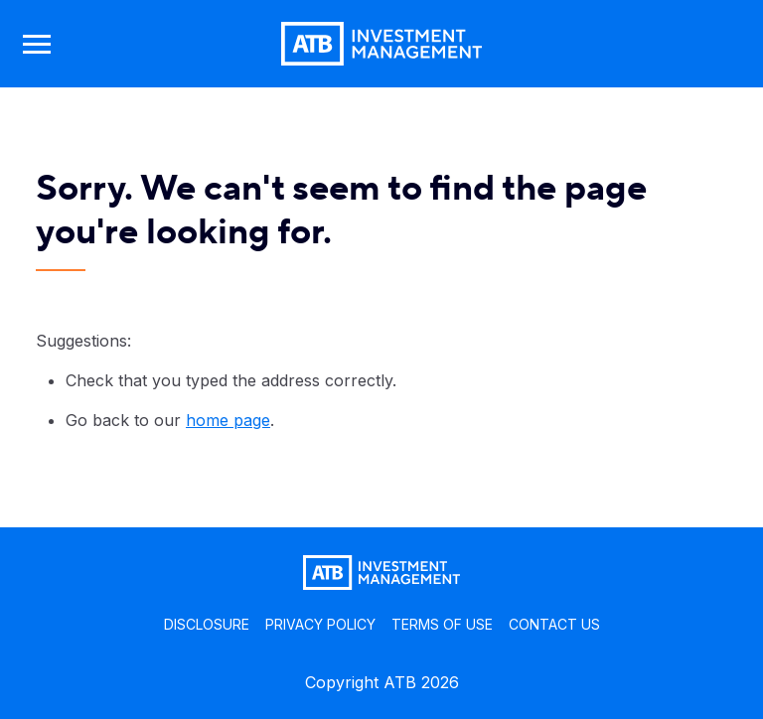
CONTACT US (554, 624)
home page (228, 420)
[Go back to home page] (381, 44)
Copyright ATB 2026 (382, 682)
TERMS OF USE (442, 624)
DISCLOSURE (206, 624)
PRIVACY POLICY (320, 624)
